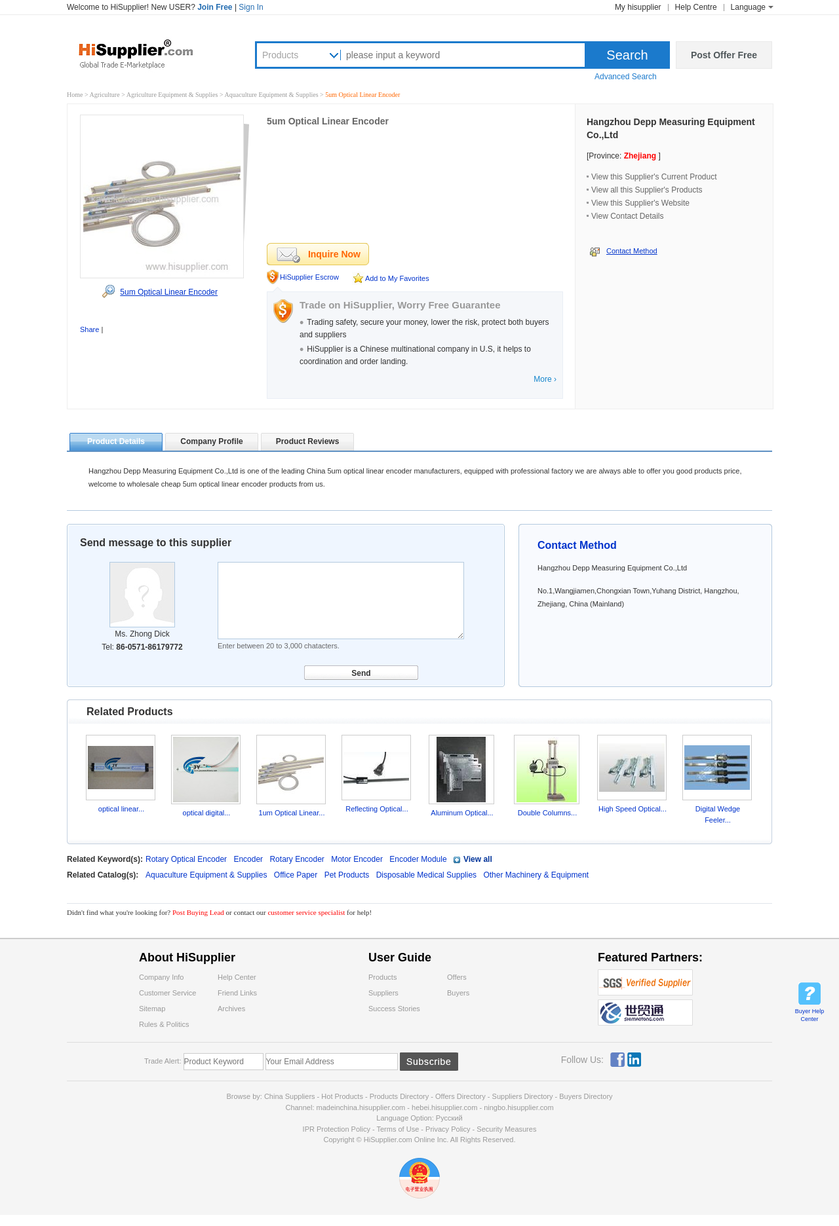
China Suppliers (289, 1096)
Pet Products (348, 875)
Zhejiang (640, 155)
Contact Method (631, 251)
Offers (457, 977)
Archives (231, 1008)
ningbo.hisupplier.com (518, 1107)
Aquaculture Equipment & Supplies (273, 94)
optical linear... (121, 809)
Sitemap (152, 1008)
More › (545, 379)
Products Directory (400, 1096)
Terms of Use (397, 1129)
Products (280, 55)
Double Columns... (547, 813)
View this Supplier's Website (640, 203)
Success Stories (394, 1008)
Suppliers (383, 993)
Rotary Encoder (296, 859)
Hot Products (342, 1096)
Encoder (248, 859)
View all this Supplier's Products (646, 190)
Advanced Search (626, 76)
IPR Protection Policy (336, 1129)
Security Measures (506, 1129)
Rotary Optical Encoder (186, 859)
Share (89, 329)
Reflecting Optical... (376, 809)
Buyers (458, 993)
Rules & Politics (164, 1024)
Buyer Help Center (810, 1015)
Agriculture (106, 94)
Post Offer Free (724, 55)
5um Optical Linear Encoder (169, 292)
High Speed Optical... (632, 809)
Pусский (449, 1118)
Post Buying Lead (199, 912)
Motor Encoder (357, 859)
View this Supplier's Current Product (654, 176)
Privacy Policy (447, 1129)
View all (477, 859)
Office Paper (297, 875)
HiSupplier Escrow (309, 277)
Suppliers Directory (523, 1096)
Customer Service (167, 993)
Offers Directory (460, 1096)
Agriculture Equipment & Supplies (173, 94)
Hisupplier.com (145, 53)
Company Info (161, 977)
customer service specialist (306, 912)
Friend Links (237, 993)
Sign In (251, 7)
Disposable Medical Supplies (427, 875)
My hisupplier (638, 7)
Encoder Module (417, 859)
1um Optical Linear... (292, 813)
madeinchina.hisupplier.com (361, 1107)
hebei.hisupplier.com (445, 1107)
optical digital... (207, 813)
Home (75, 94)
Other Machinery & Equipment (536, 875)
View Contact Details (627, 216)
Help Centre (696, 7)
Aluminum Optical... (462, 813)
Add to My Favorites (397, 278)
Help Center (237, 977)
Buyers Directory (585, 1096)
